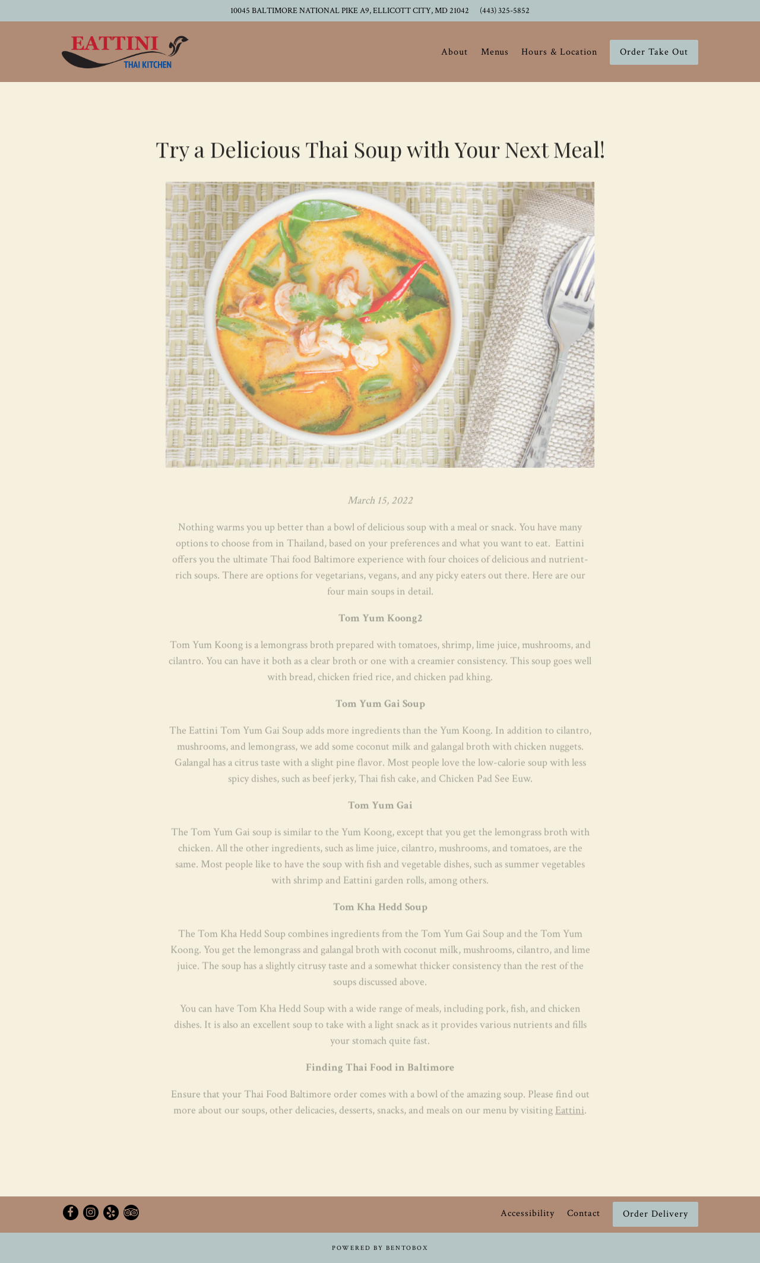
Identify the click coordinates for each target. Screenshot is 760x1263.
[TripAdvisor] (131, 1212)
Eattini (569, 1113)
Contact (583, 1213)
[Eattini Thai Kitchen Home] (125, 51)
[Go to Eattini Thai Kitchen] (349, 10)
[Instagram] (91, 1212)
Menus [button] (495, 52)
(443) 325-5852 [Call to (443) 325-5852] (505, 10)
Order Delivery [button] (655, 1214)
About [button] (454, 52)
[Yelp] (111, 1212)
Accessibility (528, 1213)
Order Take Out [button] (654, 52)
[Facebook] (70, 1212)
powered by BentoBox (380, 1248)
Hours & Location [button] (559, 52)
